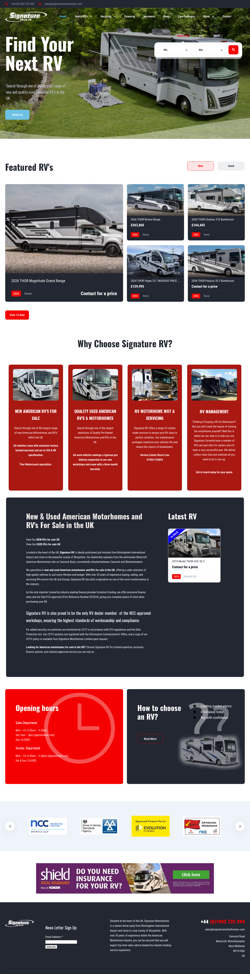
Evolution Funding (106, 592)
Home (63, 16)
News (166, 16)
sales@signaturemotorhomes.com (60, 4)
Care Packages (186, 16)
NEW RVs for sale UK (48, 539)
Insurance (149, 16)
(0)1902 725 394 (223, 922)
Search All (183, 35)
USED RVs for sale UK (48, 544)
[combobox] (175, 49)
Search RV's (81, 16)
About (206, 16)
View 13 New (17, 315)
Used (216, 35)
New (201, 35)
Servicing (106, 16)
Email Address (54, 937)
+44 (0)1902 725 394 (19, 4)
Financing (129, 16)
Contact (227, 16)
